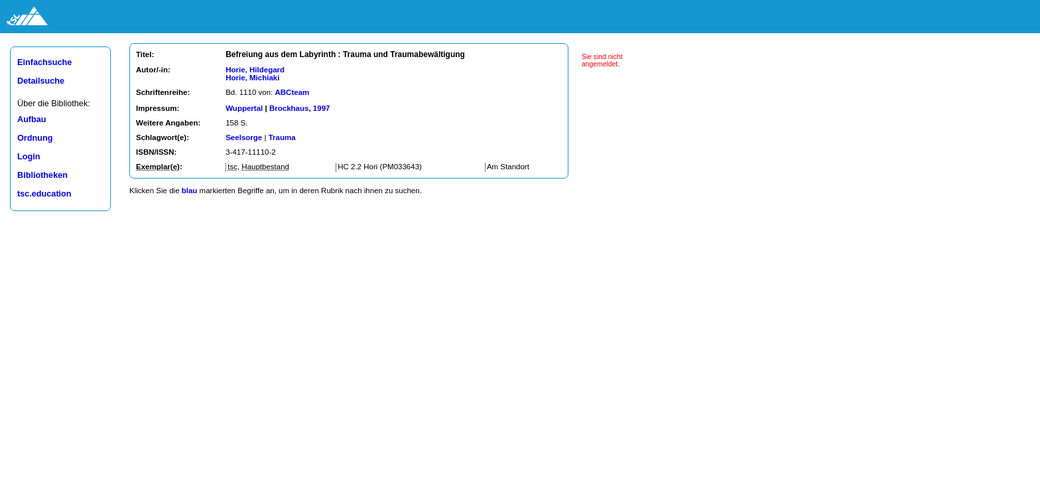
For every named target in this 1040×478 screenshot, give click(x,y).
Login (28, 156)
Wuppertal (244, 108)
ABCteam (292, 92)
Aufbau (31, 119)
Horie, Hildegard (255, 70)
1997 (321, 108)
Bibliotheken (42, 175)
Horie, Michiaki (252, 78)
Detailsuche (40, 81)
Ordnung (34, 138)
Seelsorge (244, 137)
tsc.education (44, 194)
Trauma (282, 137)
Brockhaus (289, 108)
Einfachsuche (44, 62)
